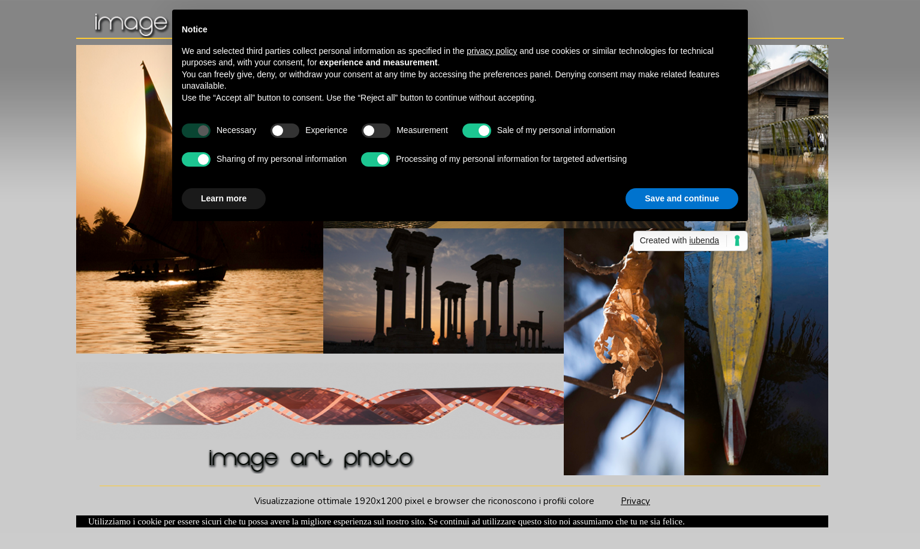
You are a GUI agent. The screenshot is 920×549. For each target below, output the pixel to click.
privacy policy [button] (492, 51)
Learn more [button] (223, 198)
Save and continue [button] (682, 198)
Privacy (635, 501)
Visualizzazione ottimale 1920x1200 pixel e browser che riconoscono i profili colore (437, 501)
